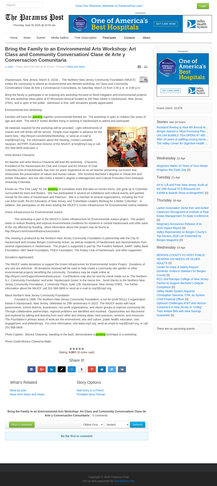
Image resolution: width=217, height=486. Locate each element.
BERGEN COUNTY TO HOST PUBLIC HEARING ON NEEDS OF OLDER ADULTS (181, 259)
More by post (18, 390)
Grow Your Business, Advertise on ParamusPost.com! (108, 5)
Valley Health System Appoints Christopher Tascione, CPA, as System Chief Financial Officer (181, 295)
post (10, 66)
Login (203, 6)
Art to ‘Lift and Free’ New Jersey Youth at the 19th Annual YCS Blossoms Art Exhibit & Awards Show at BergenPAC (182, 188)
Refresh (137, 424)
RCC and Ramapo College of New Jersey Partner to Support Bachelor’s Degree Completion (183, 283)
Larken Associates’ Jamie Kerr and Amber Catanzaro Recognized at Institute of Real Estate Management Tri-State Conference (183, 212)
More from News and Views (27, 394)
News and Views (76, 66)
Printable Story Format (91, 394)
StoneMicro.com (124, 481)
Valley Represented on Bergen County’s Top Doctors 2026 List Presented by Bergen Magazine (182, 236)
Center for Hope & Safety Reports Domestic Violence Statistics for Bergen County (181, 271)
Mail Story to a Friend (90, 390)
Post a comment (22, 424)
